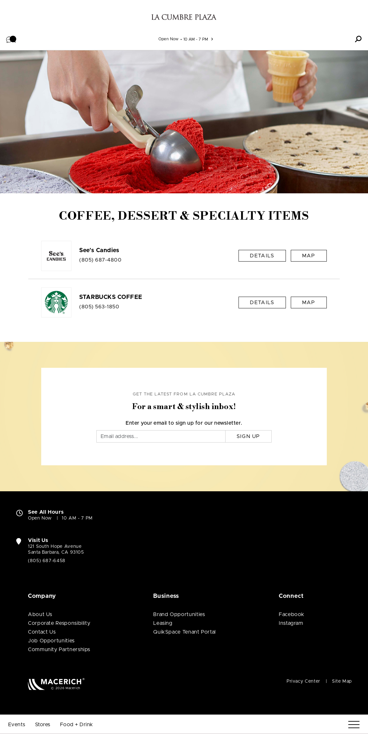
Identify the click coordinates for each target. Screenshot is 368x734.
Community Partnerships (59, 649)
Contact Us (41, 632)
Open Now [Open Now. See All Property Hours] (40, 518)
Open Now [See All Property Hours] (168, 39)
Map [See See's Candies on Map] (308, 255)
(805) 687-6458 (47, 561)
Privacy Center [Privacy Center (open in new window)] (303, 681)
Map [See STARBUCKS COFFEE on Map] (308, 302)
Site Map (342, 681)
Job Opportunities (51, 640)
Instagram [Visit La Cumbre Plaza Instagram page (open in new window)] (291, 623)
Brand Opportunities (179, 614)
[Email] (161, 436)
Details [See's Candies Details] (262, 255)
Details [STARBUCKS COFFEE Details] (262, 302)
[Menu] (354, 724)
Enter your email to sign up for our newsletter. (184, 423)
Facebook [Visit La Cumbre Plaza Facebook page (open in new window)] (291, 614)
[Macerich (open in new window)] (56, 683)
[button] (11, 39)
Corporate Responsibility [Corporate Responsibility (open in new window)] (59, 623)
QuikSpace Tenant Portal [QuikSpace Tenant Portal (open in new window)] (184, 632)
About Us (40, 614)
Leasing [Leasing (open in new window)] (162, 623)
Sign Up (248, 436)
